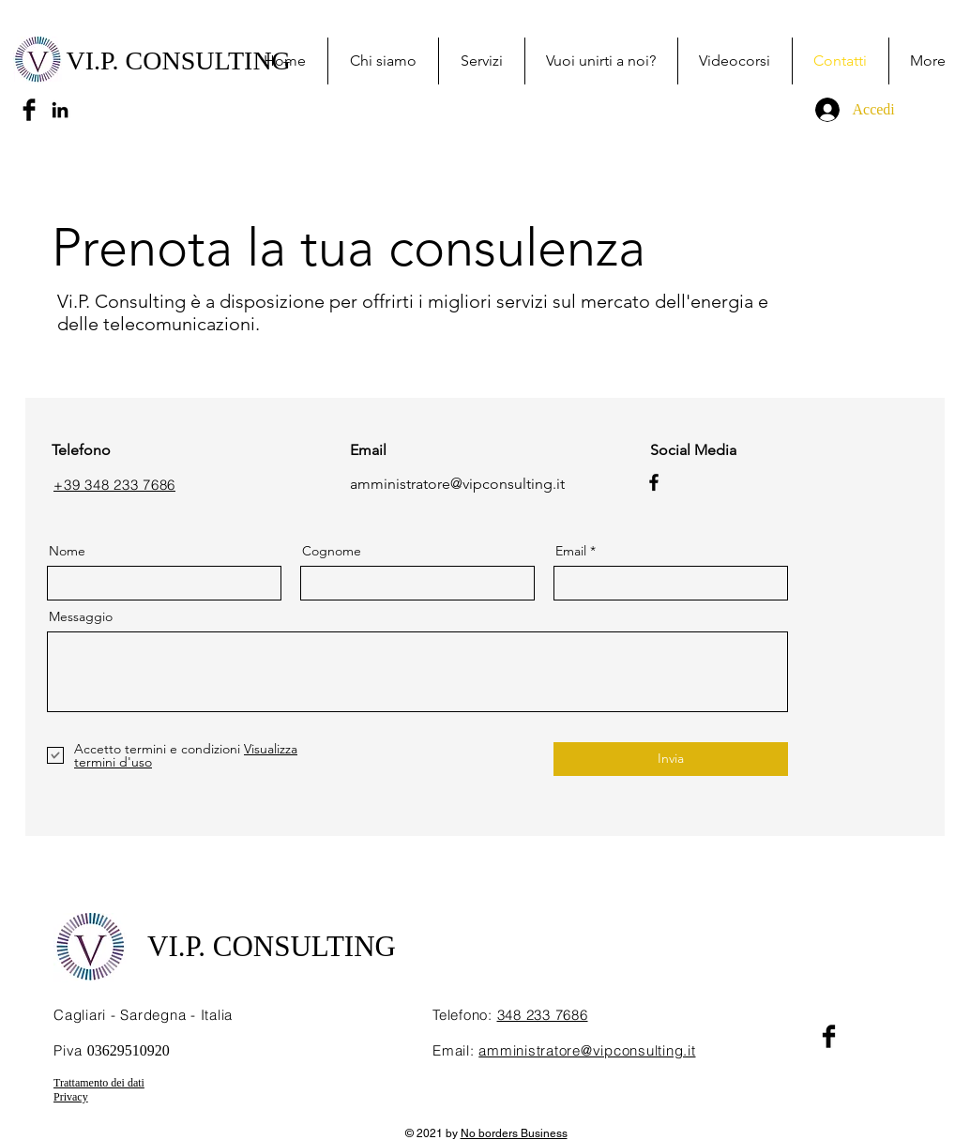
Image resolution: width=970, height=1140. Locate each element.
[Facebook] (654, 482)
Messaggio (81, 616)
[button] (481, 61)
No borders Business (514, 1133)
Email (570, 550)
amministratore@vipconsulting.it (457, 484)
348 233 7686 (542, 1015)
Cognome (331, 550)
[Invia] (670, 759)
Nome (67, 550)
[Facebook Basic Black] (29, 110)
